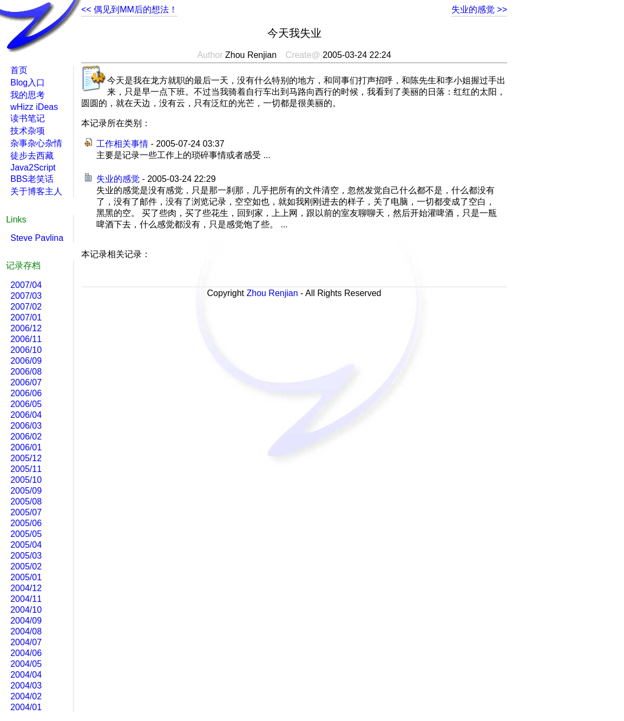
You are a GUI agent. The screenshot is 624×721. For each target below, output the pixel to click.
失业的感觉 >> (479, 9)
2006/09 (26, 360)
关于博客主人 (36, 191)
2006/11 (26, 339)
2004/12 (26, 588)
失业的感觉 (118, 178)
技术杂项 (27, 130)
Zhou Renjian (272, 293)
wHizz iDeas (34, 107)
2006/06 (26, 393)
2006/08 (26, 371)
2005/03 (26, 555)
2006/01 (26, 447)
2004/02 (26, 696)
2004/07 (26, 642)
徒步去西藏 (32, 155)
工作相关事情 (122, 143)
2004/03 (26, 685)
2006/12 (26, 328)
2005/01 (26, 577)
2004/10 (26, 609)
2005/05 (26, 534)
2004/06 (26, 653)
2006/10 (26, 350)
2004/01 (26, 707)
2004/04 (26, 674)
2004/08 (26, 631)
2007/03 (26, 295)
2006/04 (26, 415)
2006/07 (26, 382)
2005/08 (26, 501)
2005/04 (26, 544)
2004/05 (26, 663)
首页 (19, 70)
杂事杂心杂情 (36, 143)
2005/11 (26, 469)
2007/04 (26, 285)
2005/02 (26, 566)
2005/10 (26, 479)
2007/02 (26, 306)
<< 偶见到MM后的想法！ (129, 9)
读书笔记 (27, 118)
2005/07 (26, 512)
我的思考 (27, 95)
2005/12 (26, 458)
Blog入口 (27, 82)
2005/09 (26, 490)
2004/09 (26, 620)
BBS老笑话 (32, 178)
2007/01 (26, 317)
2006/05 (26, 404)
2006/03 (26, 425)
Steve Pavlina (36, 237)
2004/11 (26, 599)
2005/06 (26, 523)
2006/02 (26, 436)
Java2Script (33, 167)
